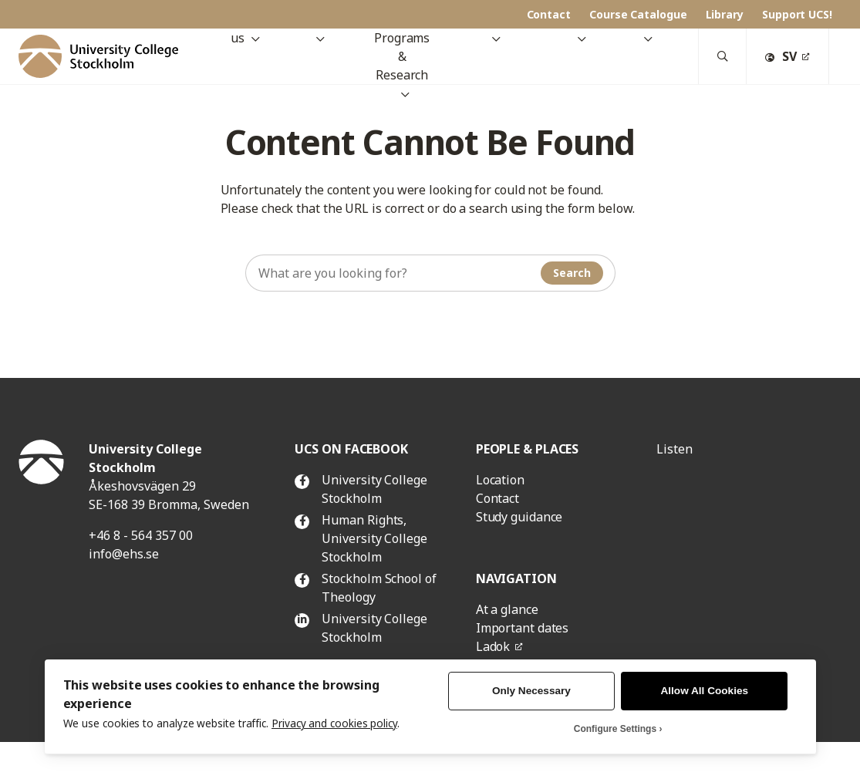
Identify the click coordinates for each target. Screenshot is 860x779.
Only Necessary (531, 690)
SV (781, 56)
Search (572, 272)
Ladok (493, 646)
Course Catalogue (638, 14)
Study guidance (519, 516)
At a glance (507, 609)
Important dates (522, 627)
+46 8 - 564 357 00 (141, 535)
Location (500, 479)
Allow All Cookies (705, 690)
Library (725, 14)
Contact (549, 14)
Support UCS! (797, 14)
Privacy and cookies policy (334, 723)
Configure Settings (615, 728)
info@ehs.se (124, 553)
